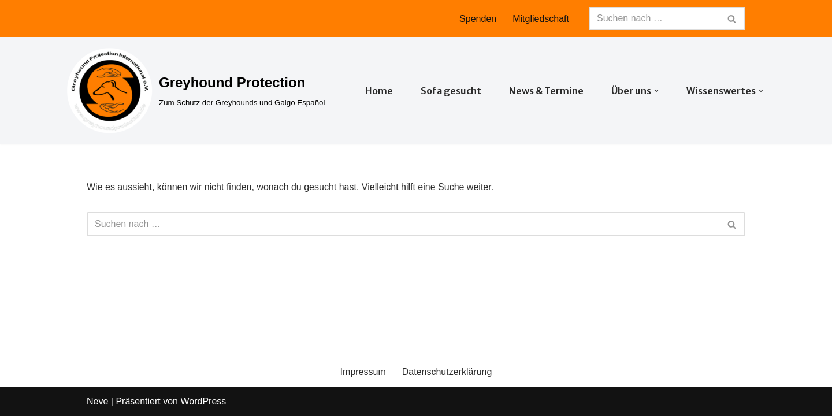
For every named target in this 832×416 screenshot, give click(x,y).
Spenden (477, 19)
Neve (97, 401)
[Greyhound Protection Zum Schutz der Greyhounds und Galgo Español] (195, 90)
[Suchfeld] (654, 18)
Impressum (363, 372)
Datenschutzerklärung (447, 372)
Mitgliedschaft (540, 19)
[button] (656, 90)
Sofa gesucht (451, 90)
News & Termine (546, 90)
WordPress (203, 401)
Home (379, 90)
